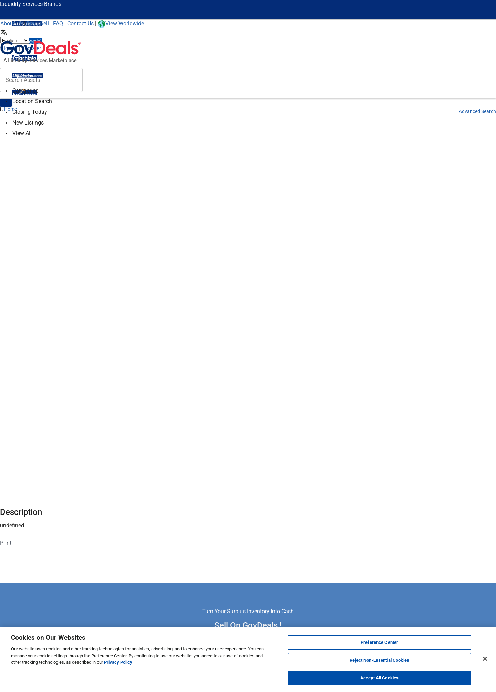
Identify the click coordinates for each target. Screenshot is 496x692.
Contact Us (80, 23)
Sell (44, 23)
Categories (25, 90)
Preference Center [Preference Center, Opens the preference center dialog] (379, 642)
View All (22, 133)
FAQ (58, 23)
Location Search (32, 101)
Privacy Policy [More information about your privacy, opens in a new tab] (118, 662)
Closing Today (29, 112)
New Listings (28, 122)
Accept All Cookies (379, 677)
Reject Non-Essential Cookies (379, 660)
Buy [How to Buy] (31, 23)
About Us (11, 23)
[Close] (485, 658)
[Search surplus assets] (41, 80)
